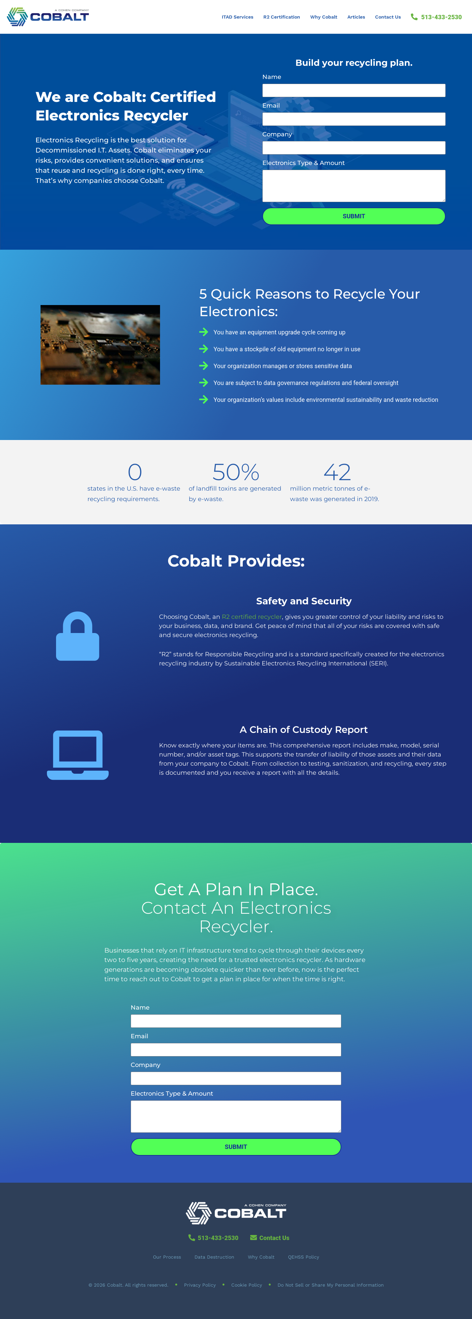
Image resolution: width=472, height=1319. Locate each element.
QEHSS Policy (303, 1257)
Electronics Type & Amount (303, 163)
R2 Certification (281, 17)
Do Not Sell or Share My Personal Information (331, 1285)
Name (271, 77)
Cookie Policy (246, 1285)
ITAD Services (237, 17)
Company (277, 134)
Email (271, 106)
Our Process (167, 1257)
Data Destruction (214, 1257)
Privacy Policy (200, 1285)
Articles (356, 17)
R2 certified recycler (252, 617)
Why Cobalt (323, 17)
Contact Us (388, 17)
